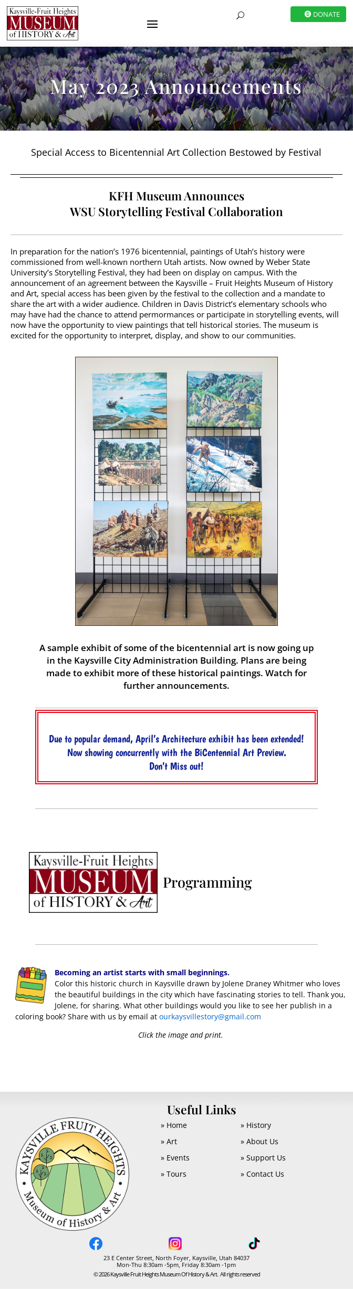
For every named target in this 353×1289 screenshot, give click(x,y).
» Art (169, 1141)
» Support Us (263, 1158)
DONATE (326, 14)
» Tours (173, 1174)
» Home (174, 1125)
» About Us (259, 1141)
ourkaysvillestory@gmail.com (210, 1016)
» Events (175, 1158)
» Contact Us (262, 1174)
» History (256, 1125)
